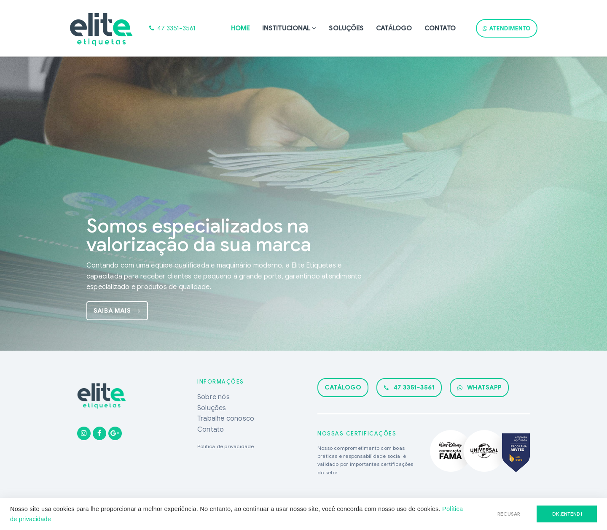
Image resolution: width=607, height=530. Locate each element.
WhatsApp (479, 387)
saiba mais (117, 310)
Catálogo (394, 28)
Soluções (346, 28)
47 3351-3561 (409, 387)
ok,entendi (566, 514)
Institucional (286, 28)
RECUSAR (508, 514)
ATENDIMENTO (507, 28)
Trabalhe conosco (225, 418)
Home (240, 28)
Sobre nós (213, 397)
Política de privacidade (225, 446)
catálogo (343, 387)
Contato (440, 28)
